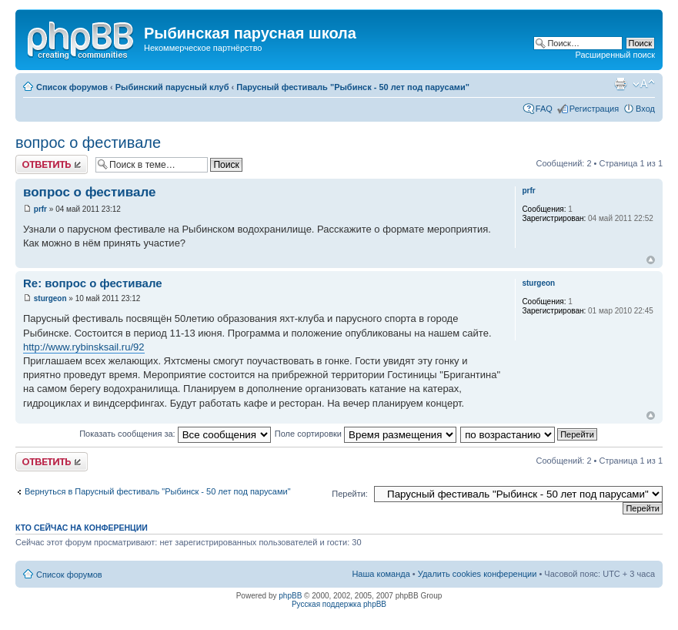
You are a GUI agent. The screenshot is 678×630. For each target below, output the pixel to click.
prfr (40, 209)
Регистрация (594, 108)
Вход (645, 108)
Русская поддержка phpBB (339, 604)
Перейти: (350, 493)
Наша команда (380, 573)
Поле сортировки (365, 433)
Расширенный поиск (615, 54)
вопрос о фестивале (88, 142)
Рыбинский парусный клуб (172, 87)
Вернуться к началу (650, 260)
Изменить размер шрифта (644, 84)
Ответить (51, 164)
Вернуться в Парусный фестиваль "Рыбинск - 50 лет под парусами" (158, 491)
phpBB (290, 595)
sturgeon (50, 298)
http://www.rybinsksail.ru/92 (84, 347)
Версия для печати (620, 84)
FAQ (544, 108)
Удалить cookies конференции (477, 573)
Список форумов (72, 87)
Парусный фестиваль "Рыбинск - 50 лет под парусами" (352, 87)
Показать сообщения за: (175, 433)
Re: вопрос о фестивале (92, 283)
